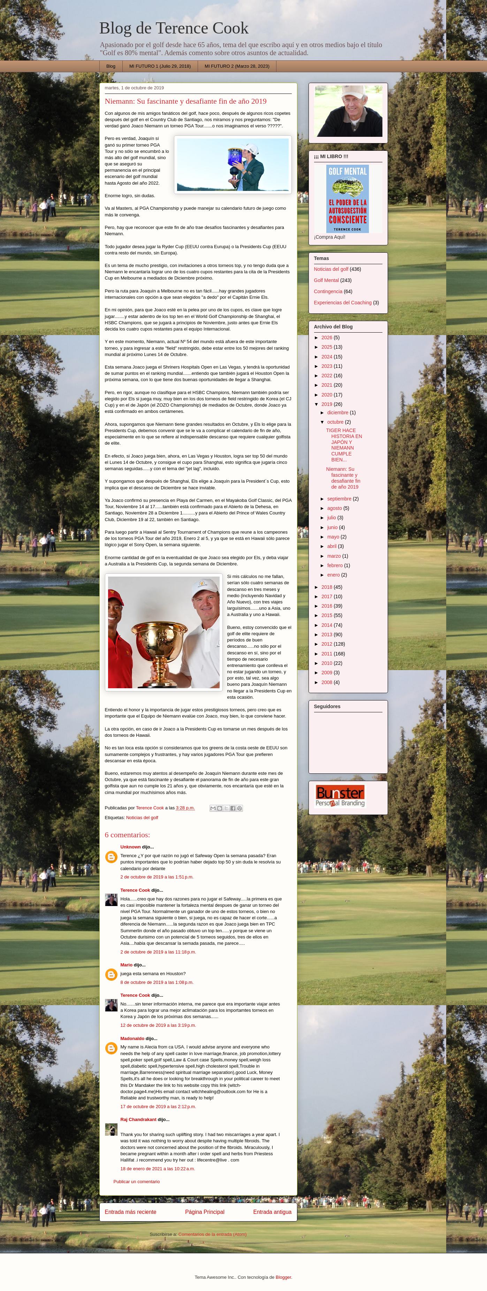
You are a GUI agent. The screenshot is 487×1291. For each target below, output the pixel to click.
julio (332, 517)
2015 (327, 615)
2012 (327, 644)
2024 (327, 356)
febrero (335, 565)
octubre (336, 422)
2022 (327, 375)
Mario (127, 964)
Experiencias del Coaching (343, 302)
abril (332, 546)
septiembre (340, 499)
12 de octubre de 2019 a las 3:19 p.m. (158, 1025)
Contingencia (328, 291)
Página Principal (205, 1212)
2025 (327, 347)
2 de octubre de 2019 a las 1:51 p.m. (157, 877)
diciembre (338, 412)
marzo (334, 556)
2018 (327, 587)
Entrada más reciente (131, 1212)
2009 (327, 672)
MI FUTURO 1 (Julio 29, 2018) (160, 66)
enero (334, 575)
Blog (110, 66)
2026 (327, 337)
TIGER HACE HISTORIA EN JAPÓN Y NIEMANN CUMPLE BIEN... (344, 445)
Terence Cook (135, 890)
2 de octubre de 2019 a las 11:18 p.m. (158, 952)
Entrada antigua (272, 1212)
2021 (327, 385)
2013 (327, 634)
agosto (335, 508)
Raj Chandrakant (139, 1119)
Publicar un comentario (137, 1181)
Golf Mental (326, 280)
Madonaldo (133, 1038)
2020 (327, 395)
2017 (327, 596)
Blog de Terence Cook (174, 27)
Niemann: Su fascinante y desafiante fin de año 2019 (343, 477)
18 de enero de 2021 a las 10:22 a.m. (158, 1168)
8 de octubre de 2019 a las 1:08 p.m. (157, 982)
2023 (327, 366)
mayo (334, 537)
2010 (327, 663)
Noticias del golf (142, 817)
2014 (327, 625)
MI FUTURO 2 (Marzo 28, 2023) (237, 66)
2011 (327, 653)
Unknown (131, 846)
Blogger (283, 1277)
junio (333, 527)
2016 (327, 606)
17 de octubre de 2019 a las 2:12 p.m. (158, 1106)
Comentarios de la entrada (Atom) (212, 1234)
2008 (327, 682)
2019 (327, 404)
